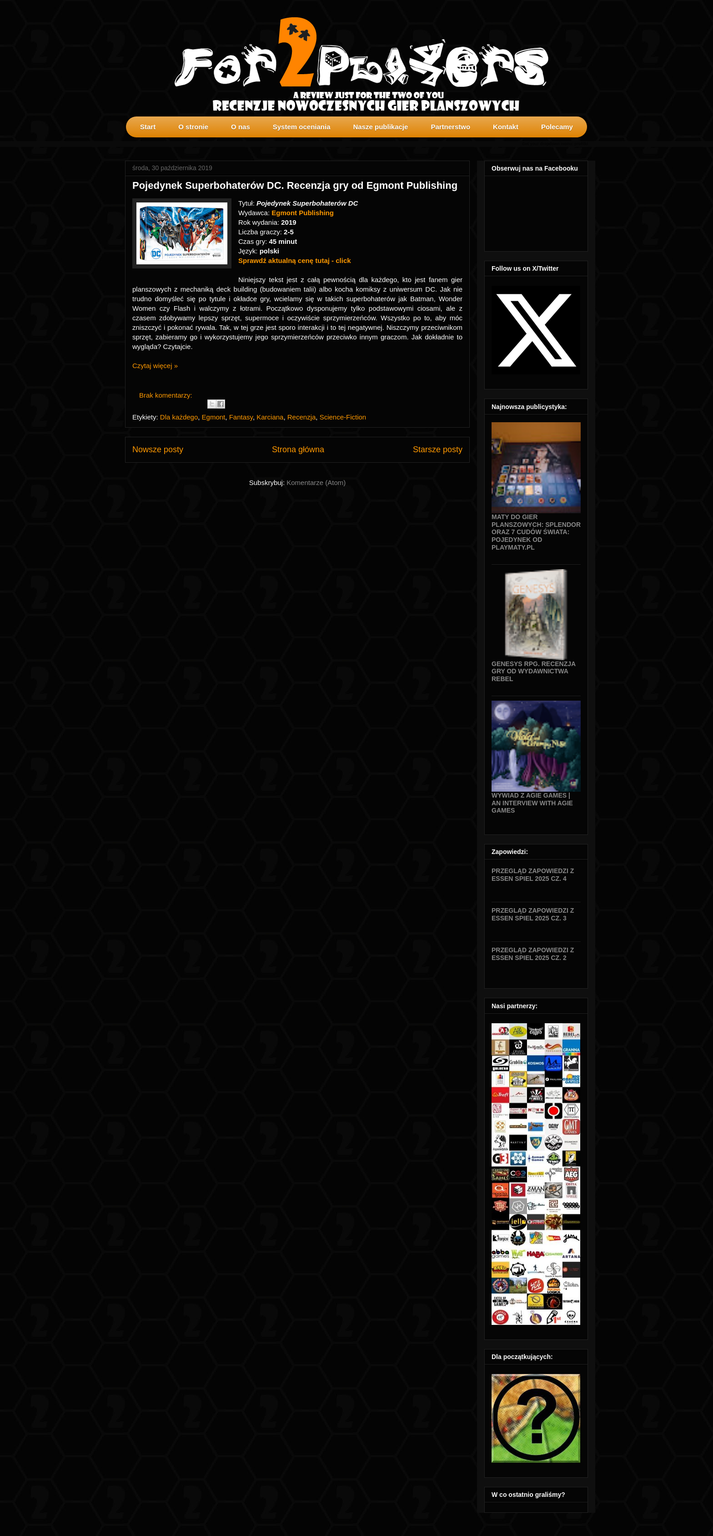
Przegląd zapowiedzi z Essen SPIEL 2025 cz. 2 (533, 953)
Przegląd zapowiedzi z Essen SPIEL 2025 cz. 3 (533, 914)
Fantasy (241, 417)
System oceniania (302, 127)
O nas (240, 127)
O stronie (193, 127)
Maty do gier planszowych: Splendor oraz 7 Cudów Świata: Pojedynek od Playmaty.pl (536, 532)
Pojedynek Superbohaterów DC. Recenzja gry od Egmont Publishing (294, 185)
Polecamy (557, 127)
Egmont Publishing (302, 213)
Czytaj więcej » (155, 365)
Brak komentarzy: (166, 395)
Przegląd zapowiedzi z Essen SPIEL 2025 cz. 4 (533, 874)
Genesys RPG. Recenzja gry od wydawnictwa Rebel (534, 671)
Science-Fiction (343, 417)
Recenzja (301, 417)
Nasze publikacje (380, 127)
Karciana (269, 417)
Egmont (214, 417)
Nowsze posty (157, 449)
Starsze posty (437, 449)
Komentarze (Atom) (316, 482)
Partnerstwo (450, 127)
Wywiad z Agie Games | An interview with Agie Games (532, 803)
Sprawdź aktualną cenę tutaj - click (294, 260)
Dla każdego (179, 417)
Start (148, 127)
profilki (581, 143)
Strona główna (298, 449)
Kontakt (505, 127)
